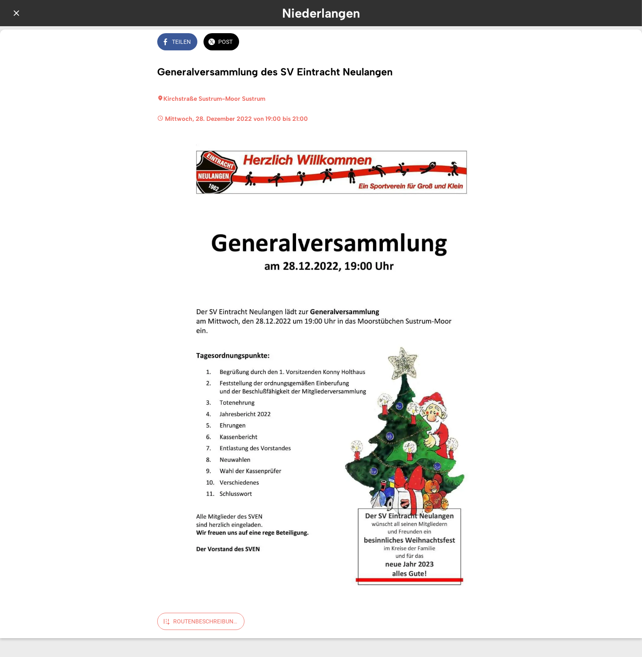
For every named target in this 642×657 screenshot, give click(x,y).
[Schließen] (16, 13)
